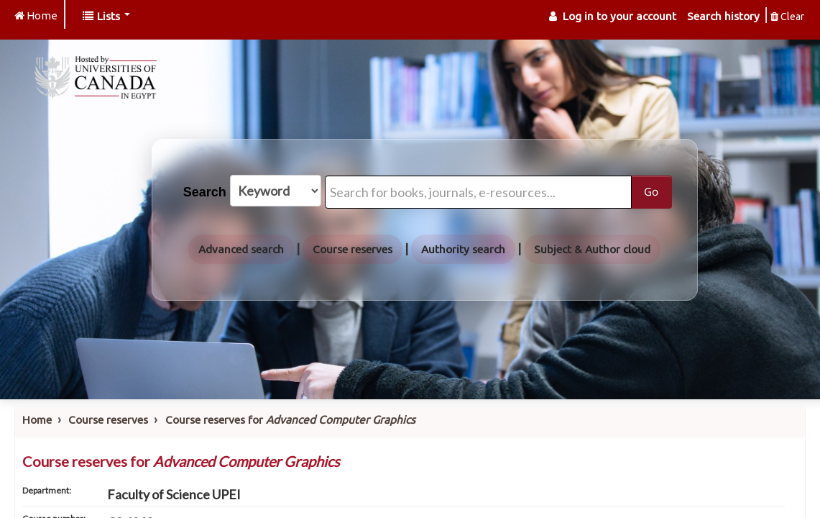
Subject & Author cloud (592, 249)
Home (37, 420)
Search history (723, 16)
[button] (106, 16)
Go (651, 191)
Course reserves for (290, 420)
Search (204, 192)
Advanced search (241, 249)
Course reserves (352, 249)
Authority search (463, 249)
